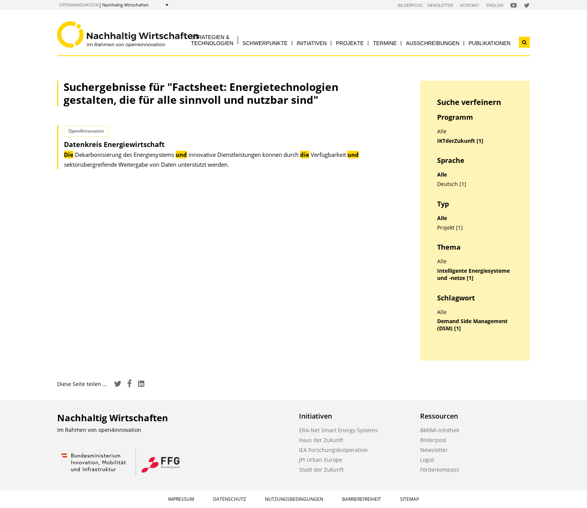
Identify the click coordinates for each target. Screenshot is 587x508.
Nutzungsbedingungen (294, 499)
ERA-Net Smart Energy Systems (338, 430)
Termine (385, 43)
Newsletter (440, 5)
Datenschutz (229, 499)
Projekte (350, 43)
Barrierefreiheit (361, 499)
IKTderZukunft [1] (460, 141)
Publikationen (490, 43)
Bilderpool (411, 5)
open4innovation (78, 5)
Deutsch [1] (451, 184)
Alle (442, 131)
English (494, 5)
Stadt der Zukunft (321, 469)
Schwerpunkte (265, 43)
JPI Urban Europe (320, 459)
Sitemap (409, 499)
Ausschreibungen (432, 43)
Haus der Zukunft (321, 440)
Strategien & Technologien (212, 40)
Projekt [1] (450, 227)
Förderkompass (439, 469)
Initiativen (312, 43)
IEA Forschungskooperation (333, 449)
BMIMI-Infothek (439, 430)
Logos (427, 459)
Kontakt (469, 5)
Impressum (181, 499)
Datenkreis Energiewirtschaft (114, 144)
